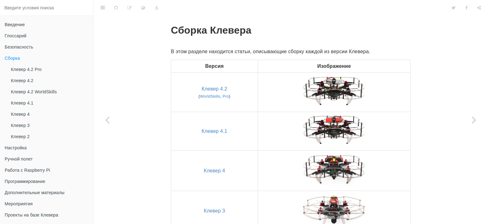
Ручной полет (19, 158)
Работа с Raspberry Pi (27, 170)
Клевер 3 (20, 125)
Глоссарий (15, 35)
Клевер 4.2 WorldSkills (34, 91)
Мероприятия (19, 203)
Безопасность (19, 46)
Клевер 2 (20, 136)
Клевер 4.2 (22, 80)
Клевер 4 (20, 114)
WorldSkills (210, 80)
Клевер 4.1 (22, 102)
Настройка (16, 147)
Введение (15, 24)
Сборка (12, 58)
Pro (226, 80)
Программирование (25, 181)
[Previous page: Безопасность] (107, 120)
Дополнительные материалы (34, 192)
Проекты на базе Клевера (31, 214)
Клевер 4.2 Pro (26, 69)
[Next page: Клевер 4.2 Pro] (474, 120)
